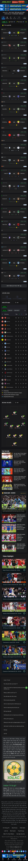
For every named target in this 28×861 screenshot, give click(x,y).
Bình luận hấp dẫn (7, 711)
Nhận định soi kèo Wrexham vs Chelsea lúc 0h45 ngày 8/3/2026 (21, 527)
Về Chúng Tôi (6, 827)
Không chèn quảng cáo (9, 718)
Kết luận (5, 729)
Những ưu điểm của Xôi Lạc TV (10, 692)
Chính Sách (22, 827)
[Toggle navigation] (26, 2)
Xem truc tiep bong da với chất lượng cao (12, 703)
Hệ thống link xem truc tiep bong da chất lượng (13, 715)
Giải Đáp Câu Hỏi (20, 834)
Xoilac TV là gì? (7, 680)
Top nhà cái (15, 2)
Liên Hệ (6, 831)
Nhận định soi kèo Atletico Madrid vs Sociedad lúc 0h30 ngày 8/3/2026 (21, 518)
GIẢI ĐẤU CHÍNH (6, 293)
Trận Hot (12, 21)
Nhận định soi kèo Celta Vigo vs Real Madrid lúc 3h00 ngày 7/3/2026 (21, 546)
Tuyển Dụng (21, 831)
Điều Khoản (14, 827)
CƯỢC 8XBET (21, 2)
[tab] (3, 18)
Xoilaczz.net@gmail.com (16, 847)
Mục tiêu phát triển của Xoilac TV (11, 683)
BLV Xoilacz (20, 21)
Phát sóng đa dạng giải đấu (9, 700)
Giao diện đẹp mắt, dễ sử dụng (10, 696)
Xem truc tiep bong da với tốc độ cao (11, 707)
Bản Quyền (13, 831)
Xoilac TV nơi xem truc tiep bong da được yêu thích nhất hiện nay (14, 688)
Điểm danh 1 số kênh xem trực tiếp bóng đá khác (14, 726)
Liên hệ (5, 733)
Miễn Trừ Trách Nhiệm (8, 834)
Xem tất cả (23, 493)
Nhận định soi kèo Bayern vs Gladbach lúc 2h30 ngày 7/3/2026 (21, 537)
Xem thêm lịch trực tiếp (14, 285)
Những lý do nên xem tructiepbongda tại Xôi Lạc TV (14, 722)
